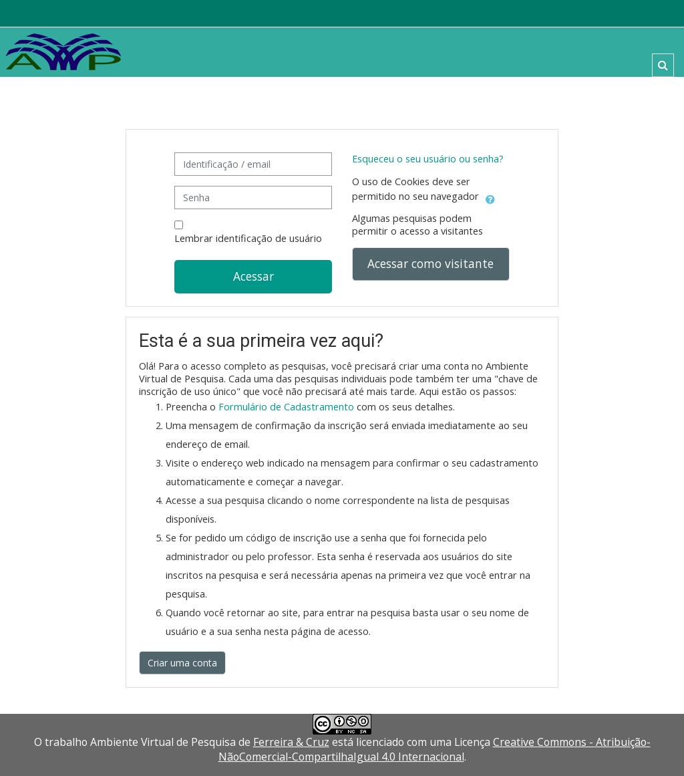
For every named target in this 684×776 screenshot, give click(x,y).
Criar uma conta (182, 662)
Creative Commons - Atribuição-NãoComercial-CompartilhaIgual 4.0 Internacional (434, 749)
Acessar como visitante (430, 263)
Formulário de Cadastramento (286, 406)
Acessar (253, 276)
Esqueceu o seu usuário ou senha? (428, 158)
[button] (663, 65)
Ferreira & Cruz (291, 742)
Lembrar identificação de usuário (248, 238)
